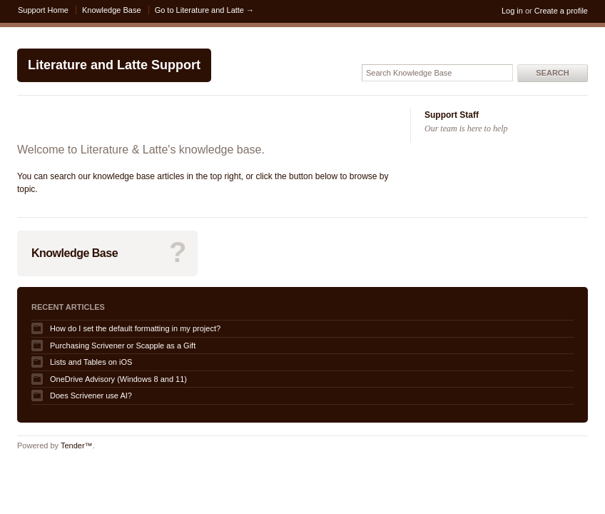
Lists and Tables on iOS (91, 362)
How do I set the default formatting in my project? (135, 328)
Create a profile (561, 10)
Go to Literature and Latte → (204, 10)
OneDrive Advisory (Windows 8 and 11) (118, 379)
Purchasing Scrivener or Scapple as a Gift (122, 345)
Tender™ (77, 445)
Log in (512, 10)
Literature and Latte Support (114, 65)
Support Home (43, 10)
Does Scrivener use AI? (91, 395)
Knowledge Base (111, 10)
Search (552, 73)
